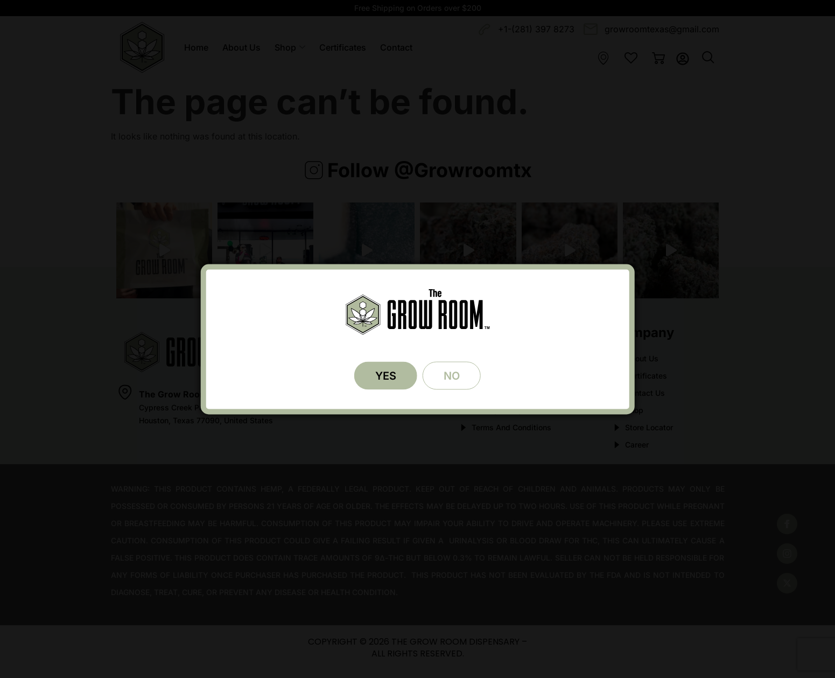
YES (384, 375)
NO (453, 375)
